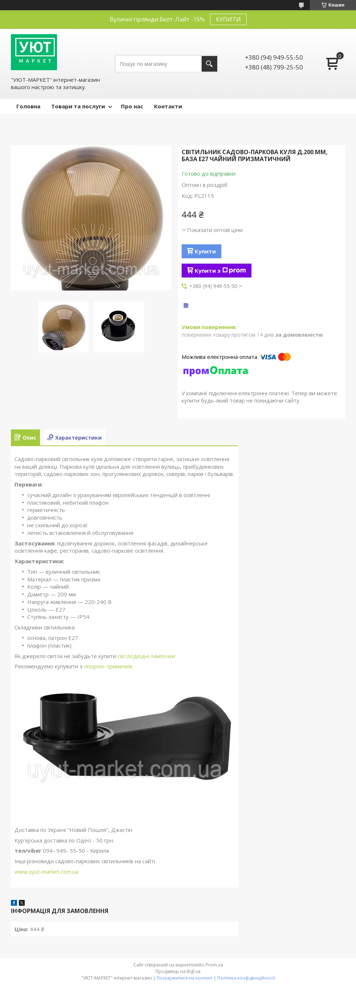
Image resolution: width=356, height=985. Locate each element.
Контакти (168, 106)
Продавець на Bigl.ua (178, 971)
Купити (205, 251)
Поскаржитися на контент (185, 978)
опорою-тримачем (108, 666)
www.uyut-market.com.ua (46, 871)
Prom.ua (214, 965)
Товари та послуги (78, 106)
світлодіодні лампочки (146, 656)
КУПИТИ (228, 19)
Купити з (220, 270)
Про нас (132, 106)
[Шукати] (209, 64)
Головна (28, 106)
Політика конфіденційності (246, 978)
